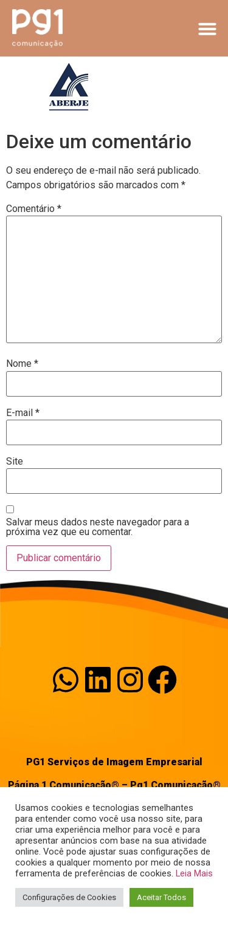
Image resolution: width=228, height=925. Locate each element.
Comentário (33, 209)
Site (14, 461)
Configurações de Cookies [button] (69, 897)
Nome (22, 364)
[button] (207, 28)
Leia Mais (194, 873)
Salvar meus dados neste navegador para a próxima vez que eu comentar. (97, 527)
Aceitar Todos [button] (161, 897)
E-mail (23, 413)
